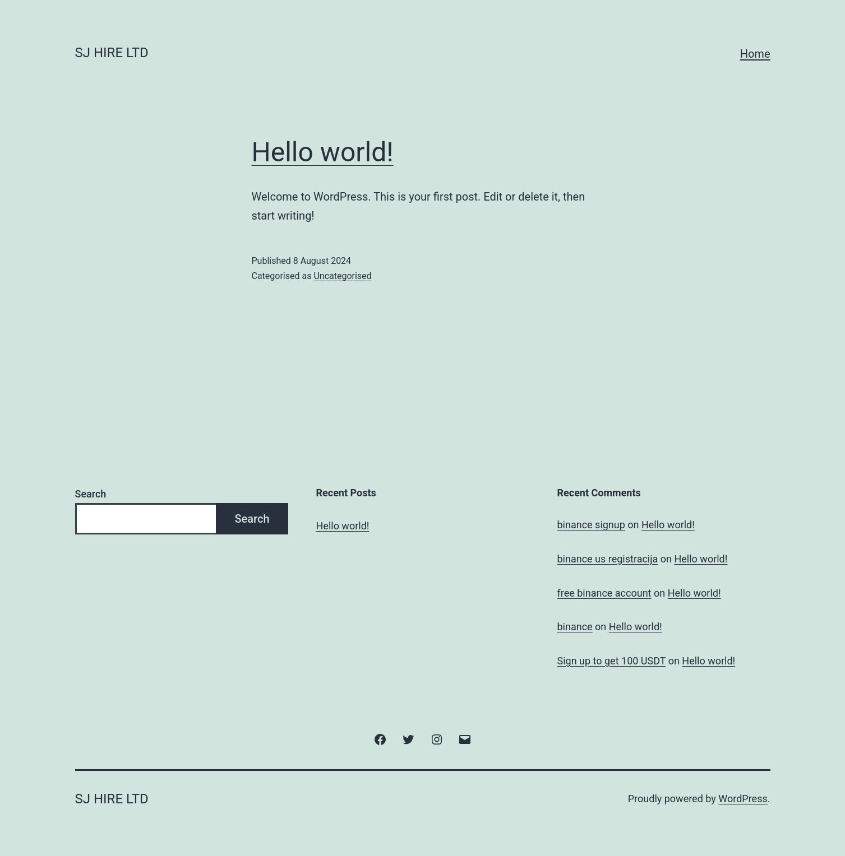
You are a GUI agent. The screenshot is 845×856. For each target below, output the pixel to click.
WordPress (742, 798)
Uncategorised (342, 276)
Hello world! (323, 152)
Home (755, 54)
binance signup (591, 525)
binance (575, 626)
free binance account (604, 593)
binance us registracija (607, 559)
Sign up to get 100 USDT (611, 661)
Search (91, 494)
